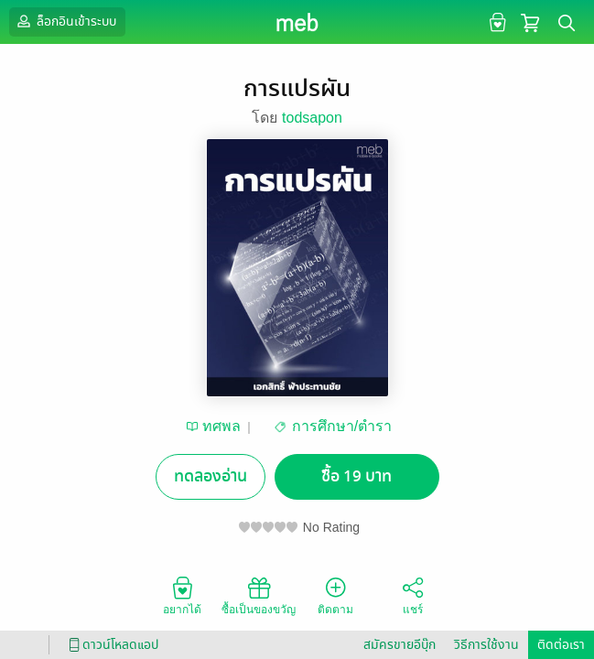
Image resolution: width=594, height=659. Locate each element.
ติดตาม (335, 595)
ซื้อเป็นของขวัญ (258, 595)
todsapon (312, 117)
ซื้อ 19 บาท (356, 476)
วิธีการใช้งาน (486, 644)
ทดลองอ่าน (210, 476)
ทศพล (221, 426)
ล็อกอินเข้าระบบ (65, 21)
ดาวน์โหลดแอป (110, 644)
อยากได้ (182, 595)
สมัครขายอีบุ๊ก (399, 644)
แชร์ (413, 595)
